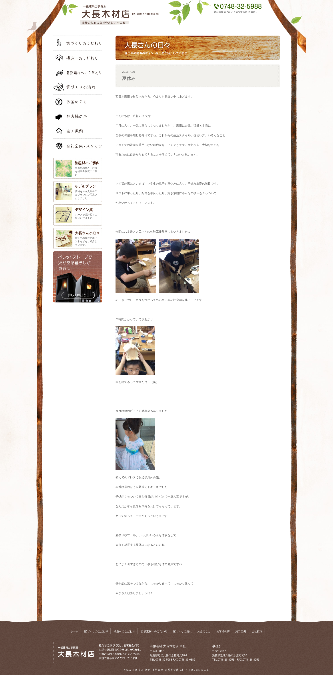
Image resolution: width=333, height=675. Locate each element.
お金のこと (204, 631)
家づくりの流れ (182, 631)
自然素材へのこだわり (154, 631)
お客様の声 (223, 631)
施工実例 (240, 631)
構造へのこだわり (124, 631)
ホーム (74, 631)
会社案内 (257, 631)
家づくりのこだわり (96, 631)
